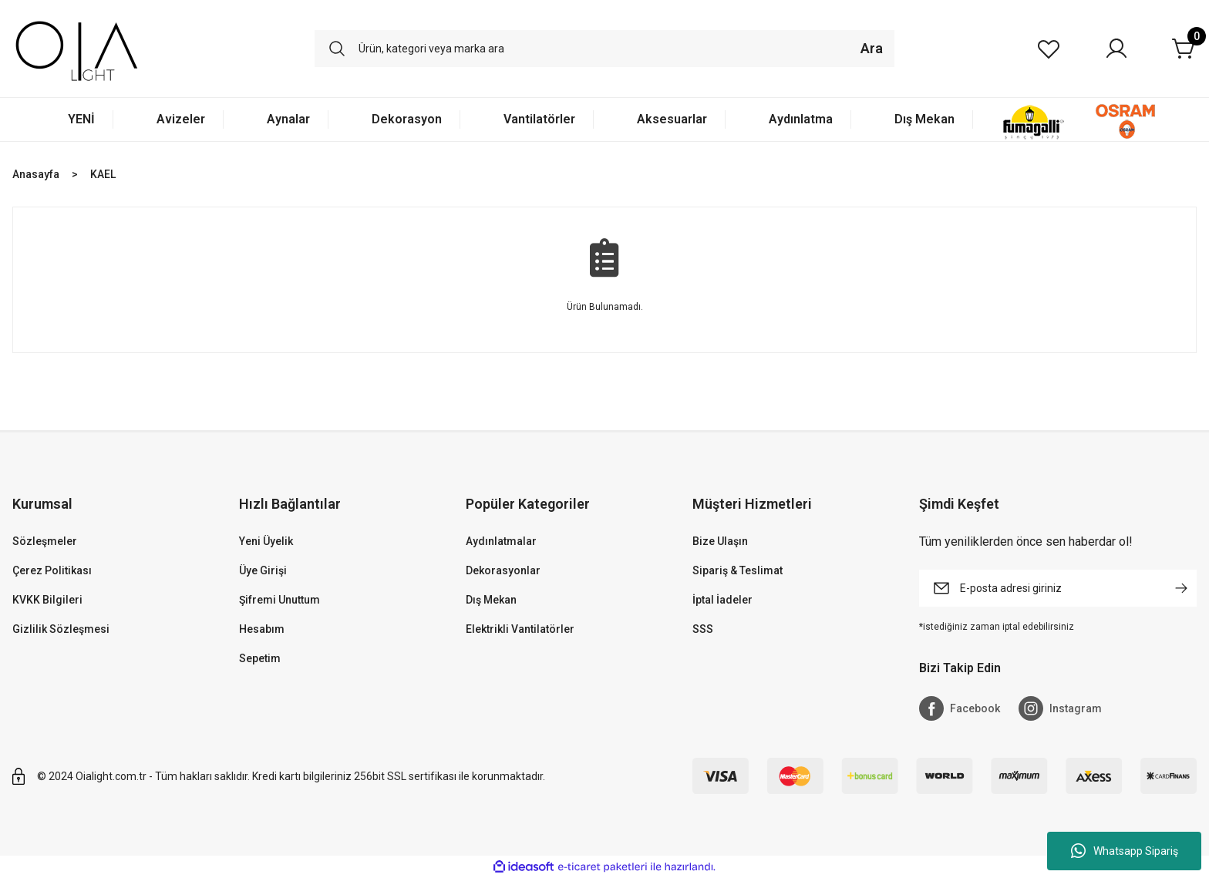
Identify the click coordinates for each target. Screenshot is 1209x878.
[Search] (604, 48)
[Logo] (76, 48)
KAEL (103, 174)
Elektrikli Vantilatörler (520, 629)
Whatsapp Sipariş (1124, 851)
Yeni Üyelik (266, 541)
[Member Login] (1116, 48)
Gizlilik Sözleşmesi (60, 629)
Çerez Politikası (52, 570)
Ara (871, 48)
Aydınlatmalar (501, 541)
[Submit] (1181, 588)
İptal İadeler (722, 600)
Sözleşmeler (44, 541)
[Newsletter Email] (1058, 588)
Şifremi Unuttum (279, 600)
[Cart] (1184, 48)
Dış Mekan (491, 600)
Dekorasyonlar (503, 570)
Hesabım (262, 629)
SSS (702, 629)
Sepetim (260, 658)
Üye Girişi (263, 570)
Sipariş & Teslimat (737, 570)
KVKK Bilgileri (47, 600)
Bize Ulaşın (720, 541)
